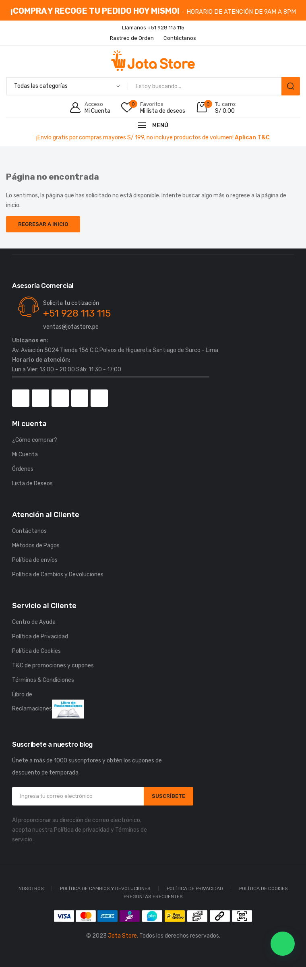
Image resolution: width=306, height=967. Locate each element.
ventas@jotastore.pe (71, 326)
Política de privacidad (82, 829)
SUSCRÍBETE (168, 796)
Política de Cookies (36, 651)
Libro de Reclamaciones (48, 704)
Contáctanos (29, 531)
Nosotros (31, 888)
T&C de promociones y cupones (53, 665)
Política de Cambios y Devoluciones (57, 574)
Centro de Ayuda (34, 622)
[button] (283, 944)
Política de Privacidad (40, 636)
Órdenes (22, 469)
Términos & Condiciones (43, 680)
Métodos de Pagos (36, 545)
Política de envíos (35, 560)
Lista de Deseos (32, 483)
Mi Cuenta (25, 454)
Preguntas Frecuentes (153, 896)
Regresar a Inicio (43, 224)
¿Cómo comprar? (34, 440)
